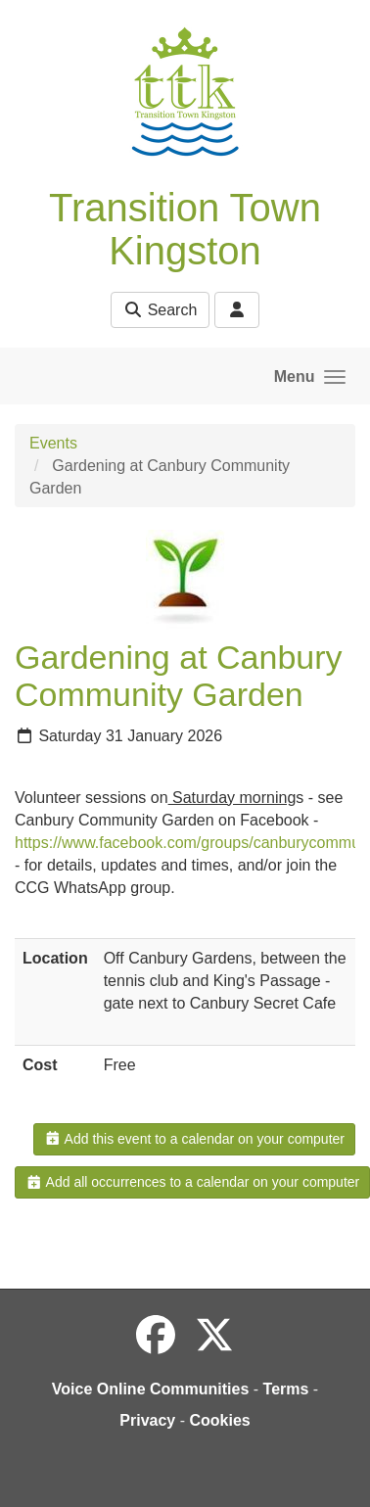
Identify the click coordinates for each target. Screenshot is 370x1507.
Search (160, 310)
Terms (286, 1389)
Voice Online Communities (151, 1389)
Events (53, 443)
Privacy (147, 1420)
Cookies (219, 1420)
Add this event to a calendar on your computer (194, 1139)
